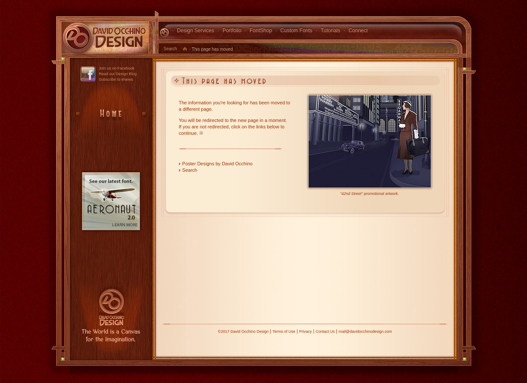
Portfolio (231, 30)
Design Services (195, 30)
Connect (358, 30)
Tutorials (330, 30)
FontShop (261, 30)
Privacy (305, 331)
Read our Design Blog (117, 74)
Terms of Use (284, 331)
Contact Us (325, 331)
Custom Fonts (296, 30)
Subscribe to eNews (116, 79)
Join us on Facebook (116, 68)
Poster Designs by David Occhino (217, 163)
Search (170, 48)
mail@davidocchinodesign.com (365, 331)
